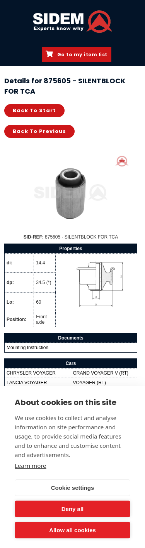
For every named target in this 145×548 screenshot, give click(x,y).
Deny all (72, 509)
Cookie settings (72, 487)
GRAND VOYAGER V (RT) (101, 373)
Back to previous (39, 131)
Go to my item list (76, 54)
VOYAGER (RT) (89, 382)
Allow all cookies (72, 530)
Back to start (34, 110)
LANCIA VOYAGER (27, 382)
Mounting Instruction (27, 347)
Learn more (30, 465)
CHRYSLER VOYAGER (31, 373)
